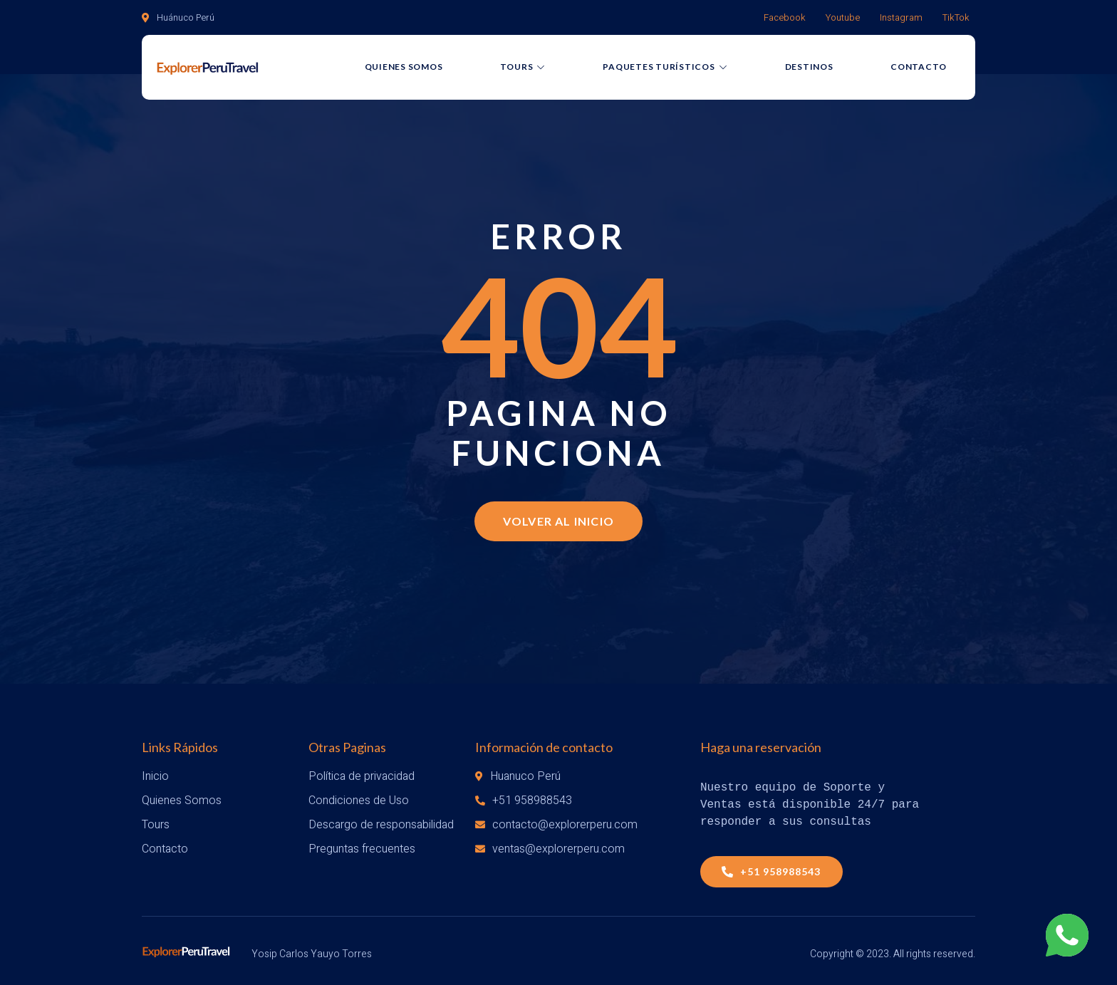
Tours (523, 68)
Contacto (918, 68)
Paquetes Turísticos (665, 68)
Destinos (809, 68)
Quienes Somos (404, 68)
